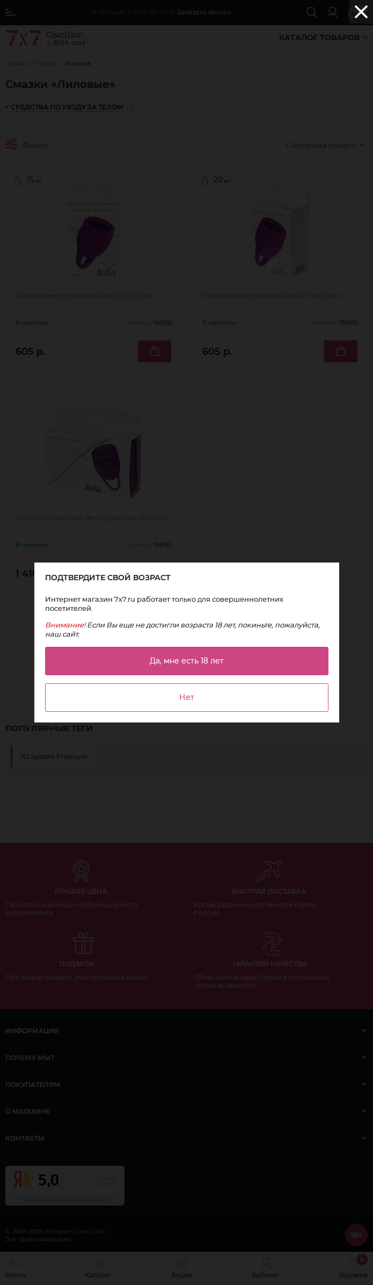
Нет (186, 697)
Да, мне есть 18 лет (187, 661)
